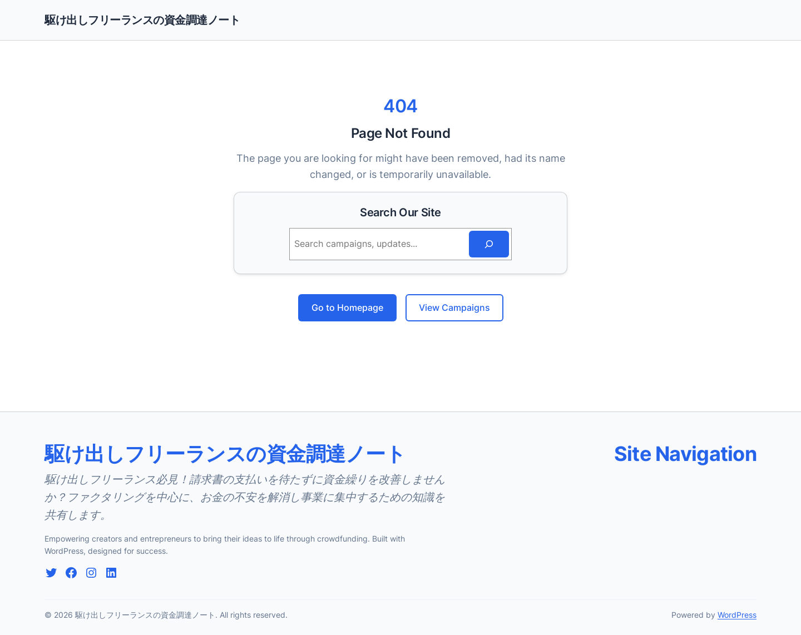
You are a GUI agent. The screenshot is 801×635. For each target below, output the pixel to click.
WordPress (737, 614)
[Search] (489, 244)
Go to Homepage (347, 307)
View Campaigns (454, 307)
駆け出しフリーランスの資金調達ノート (142, 20)
